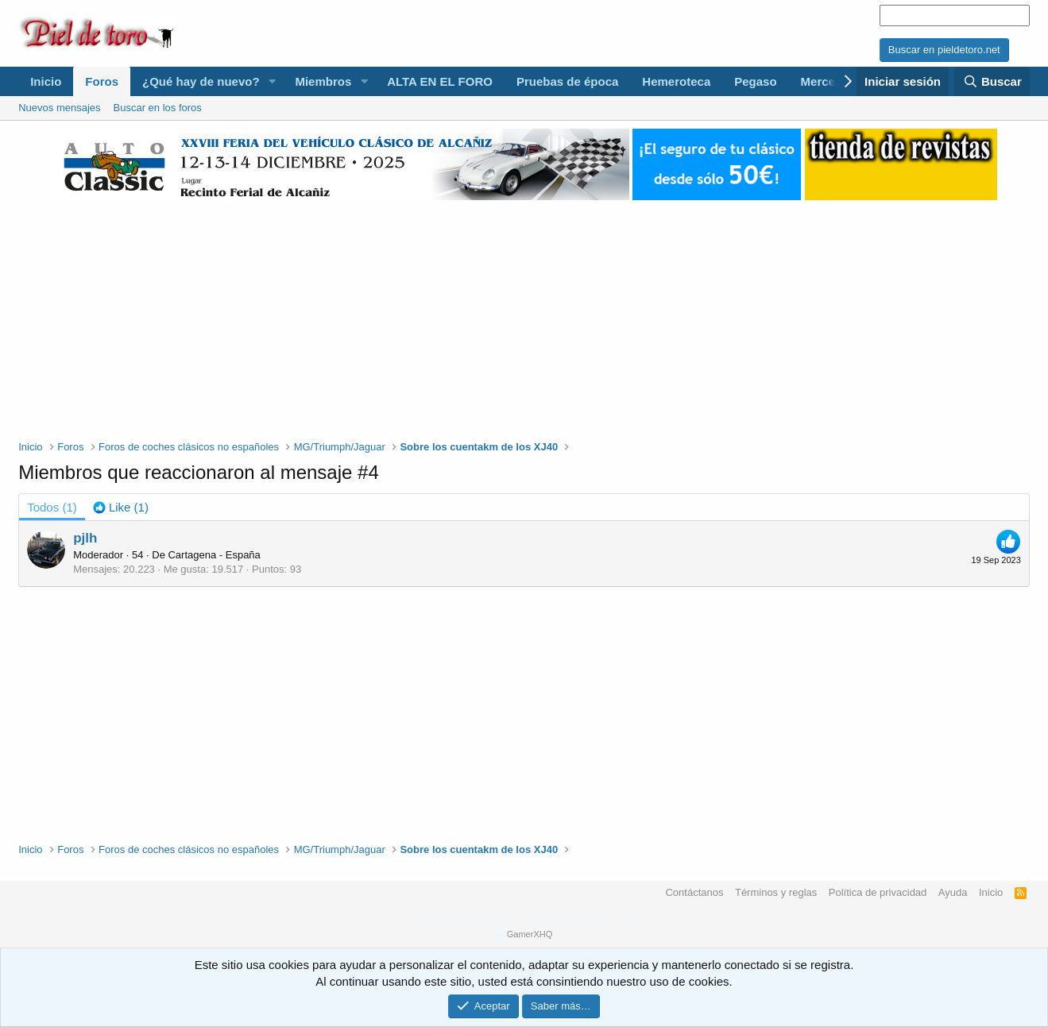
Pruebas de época (567, 81)
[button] (272, 81)
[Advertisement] (523, 311)
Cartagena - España (214, 555)
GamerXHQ (529, 934)
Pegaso (755, 81)
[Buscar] (991, 81)
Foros (101, 81)
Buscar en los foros (158, 108)
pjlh (85, 538)
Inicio (45, 81)
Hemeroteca (676, 81)
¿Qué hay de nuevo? (201, 81)
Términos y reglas (776, 892)
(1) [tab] (52, 507)
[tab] (121, 507)
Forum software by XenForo (524, 922)
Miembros (323, 81)
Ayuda (953, 892)
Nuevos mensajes (59, 108)
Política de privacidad (878, 892)
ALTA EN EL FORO (440, 81)
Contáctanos (694, 892)
